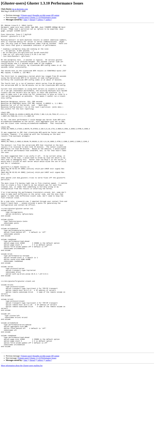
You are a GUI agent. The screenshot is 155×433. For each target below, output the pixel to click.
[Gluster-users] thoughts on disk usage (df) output (40, 15)
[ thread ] (32, 20)
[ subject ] (40, 20)
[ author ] (48, 20)
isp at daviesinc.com (20, 9)
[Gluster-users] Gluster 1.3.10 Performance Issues (37, 17)
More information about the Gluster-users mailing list (22, 431)
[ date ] (25, 20)
